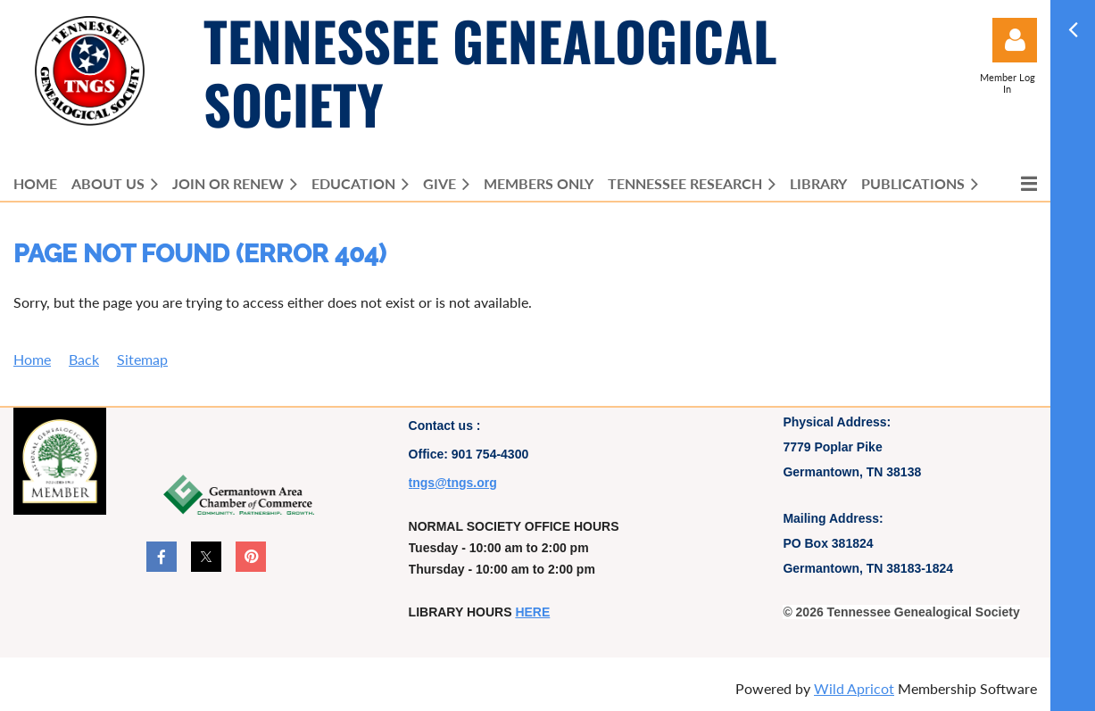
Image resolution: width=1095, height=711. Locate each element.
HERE (532, 612)
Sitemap (142, 359)
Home (32, 359)
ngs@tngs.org (454, 482)
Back (84, 359)
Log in (1014, 40)
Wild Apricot (854, 688)
